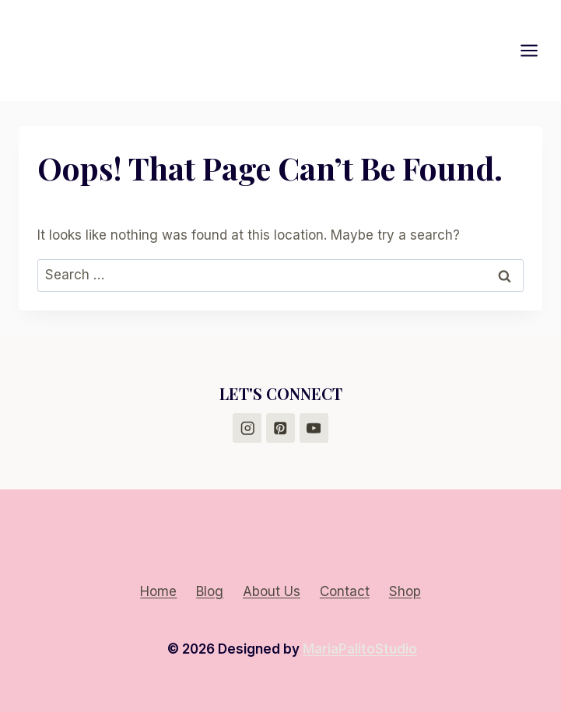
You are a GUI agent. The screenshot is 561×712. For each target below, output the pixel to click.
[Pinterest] (280, 427)
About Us (271, 591)
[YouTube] (314, 427)
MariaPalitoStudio (360, 649)
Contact (345, 591)
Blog (209, 591)
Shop (405, 591)
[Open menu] (537, 50)
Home (158, 591)
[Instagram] (247, 427)
